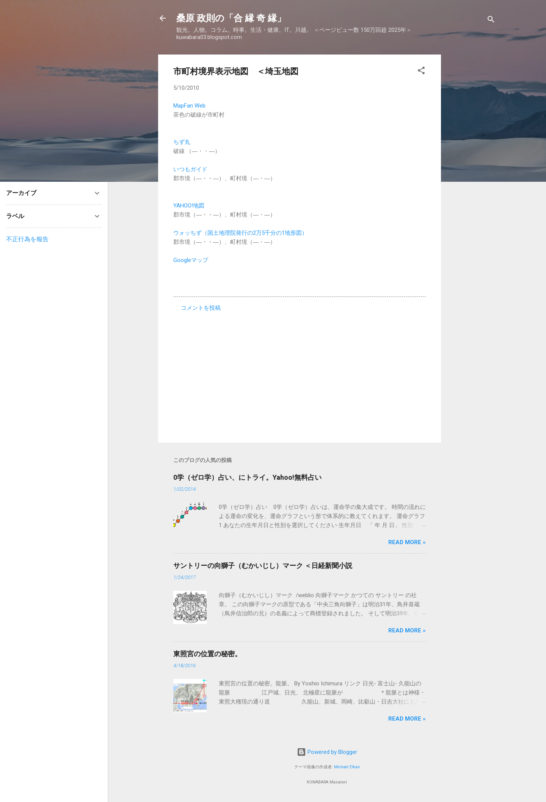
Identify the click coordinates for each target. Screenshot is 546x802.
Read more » (407, 542)
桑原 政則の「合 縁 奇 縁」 (231, 18)
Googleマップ (190, 260)
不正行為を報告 (27, 239)
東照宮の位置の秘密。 (207, 654)
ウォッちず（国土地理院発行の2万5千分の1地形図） (240, 232)
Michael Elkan (347, 767)
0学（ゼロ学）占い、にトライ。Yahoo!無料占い (247, 477)
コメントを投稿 (201, 307)
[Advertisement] (471, 168)
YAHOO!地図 (188, 205)
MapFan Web (189, 105)
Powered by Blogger (327, 752)
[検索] (491, 20)
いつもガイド (190, 169)
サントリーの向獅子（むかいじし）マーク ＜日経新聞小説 (262, 566)
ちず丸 (181, 142)
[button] (421, 72)
